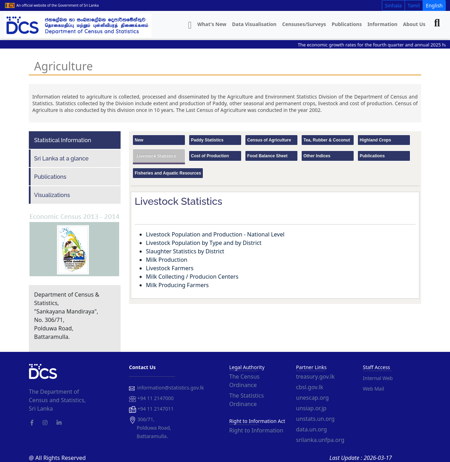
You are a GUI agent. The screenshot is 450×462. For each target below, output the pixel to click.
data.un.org (311, 429)
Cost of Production (210, 155)
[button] (189, 25)
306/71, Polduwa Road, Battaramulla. (150, 427)
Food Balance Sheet (267, 155)
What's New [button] (211, 24)
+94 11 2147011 (151, 409)
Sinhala (393, 5)
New (139, 140)
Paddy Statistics (207, 140)
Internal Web (378, 378)
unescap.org (312, 397)
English (434, 5)
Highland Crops (375, 140)
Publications (347, 24)
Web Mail (373, 388)
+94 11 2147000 (151, 398)
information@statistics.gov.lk (166, 387)
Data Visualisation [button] (254, 24)
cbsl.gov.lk (309, 387)
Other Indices (316, 155)
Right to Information (256, 430)
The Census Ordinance (244, 381)
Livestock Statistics (156, 155)
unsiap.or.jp (311, 408)
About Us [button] (414, 24)
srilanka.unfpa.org (320, 440)
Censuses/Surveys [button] (304, 24)
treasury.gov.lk (315, 376)
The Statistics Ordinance (246, 400)
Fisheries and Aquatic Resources (168, 173)
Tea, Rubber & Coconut (326, 140)
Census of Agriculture (269, 140)
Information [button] (382, 24)
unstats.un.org (315, 419)
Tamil (414, 5)
